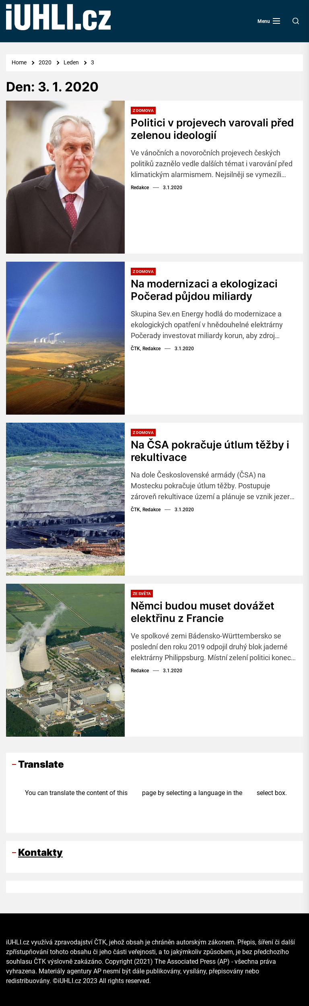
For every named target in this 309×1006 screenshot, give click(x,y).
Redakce (140, 187)
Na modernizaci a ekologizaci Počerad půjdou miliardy (204, 289)
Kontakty (40, 852)
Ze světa (142, 593)
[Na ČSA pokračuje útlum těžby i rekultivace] (65, 499)
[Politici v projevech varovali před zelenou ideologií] (65, 177)
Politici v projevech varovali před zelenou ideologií (212, 128)
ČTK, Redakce (146, 348)
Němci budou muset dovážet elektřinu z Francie (202, 611)
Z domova (143, 110)
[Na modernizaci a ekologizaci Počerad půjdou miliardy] (65, 338)
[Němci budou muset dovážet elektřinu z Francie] (65, 660)
